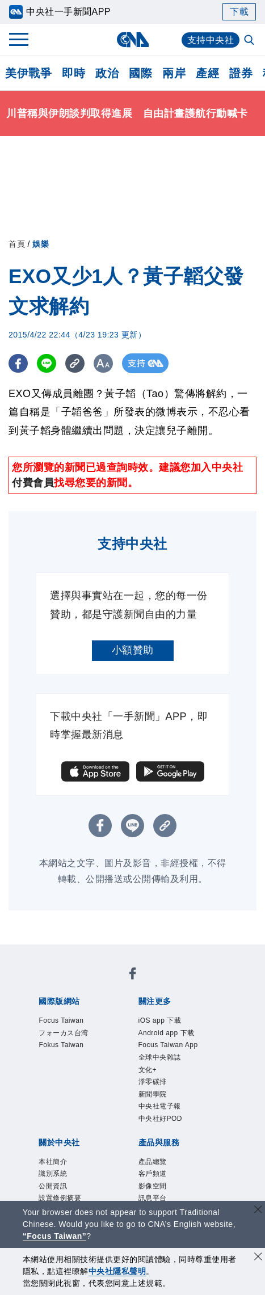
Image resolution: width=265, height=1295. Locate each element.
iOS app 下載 (160, 1020)
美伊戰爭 (28, 73)
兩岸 (174, 73)
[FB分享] (18, 363)
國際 (140, 73)
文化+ (147, 1070)
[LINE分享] (47, 363)
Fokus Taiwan (61, 1045)
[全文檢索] (250, 41)
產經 (207, 73)
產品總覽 (152, 1162)
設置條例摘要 (60, 1198)
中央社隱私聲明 (117, 1271)
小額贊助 (133, 650)
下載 (239, 11)
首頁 (17, 243)
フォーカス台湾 (64, 1033)
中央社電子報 (159, 1106)
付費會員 (33, 482)
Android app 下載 (166, 1033)
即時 (73, 73)
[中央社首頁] (132, 39)
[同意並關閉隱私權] (258, 1258)
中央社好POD (160, 1119)
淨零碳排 (152, 1082)
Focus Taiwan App (168, 1045)
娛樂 (40, 243)
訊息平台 (152, 1198)
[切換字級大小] (105, 363)
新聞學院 (152, 1094)
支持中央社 (210, 40)
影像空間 (152, 1186)
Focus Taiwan (61, 1020)
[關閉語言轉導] (258, 1211)
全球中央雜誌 (159, 1057)
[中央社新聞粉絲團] (132, 975)
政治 (107, 73)
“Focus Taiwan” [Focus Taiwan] (55, 1236)
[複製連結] (76, 363)
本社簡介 (53, 1162)
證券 (241, 73)
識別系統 (53, 1174)
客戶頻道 (152, 1174)
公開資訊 (53, 1186)
